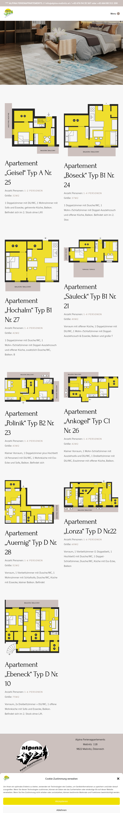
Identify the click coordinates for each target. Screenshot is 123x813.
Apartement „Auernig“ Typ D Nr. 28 (31, 542)
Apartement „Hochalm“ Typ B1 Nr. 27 (28, 310)
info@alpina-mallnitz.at (57, 3)
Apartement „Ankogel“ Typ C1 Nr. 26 (87, 421)
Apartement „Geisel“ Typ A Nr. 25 (28, 172)
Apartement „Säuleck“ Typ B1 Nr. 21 (90, 296)
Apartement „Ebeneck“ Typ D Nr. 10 (31, 674)
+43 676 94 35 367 (81, 3)
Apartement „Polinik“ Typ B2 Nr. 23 (29, 423)
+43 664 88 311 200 (107, 3)
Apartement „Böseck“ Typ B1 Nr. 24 (89, 175)
